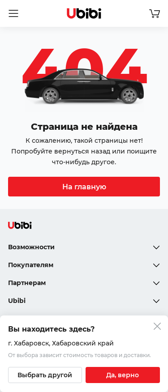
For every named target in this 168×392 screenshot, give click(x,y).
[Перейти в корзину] (154, 13)
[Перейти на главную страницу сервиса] (84, 13)
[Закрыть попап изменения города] (157, 327)
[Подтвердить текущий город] (123, 375)
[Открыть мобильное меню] (13, 13)
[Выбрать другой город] (45, 375)
